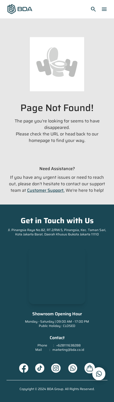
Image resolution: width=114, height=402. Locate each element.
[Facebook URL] (23, 368)
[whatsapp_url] (98, 373)
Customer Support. (46, 190)
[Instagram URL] (56, 368)
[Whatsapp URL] (72, 368)
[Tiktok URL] (40, 368)
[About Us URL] (89, 368)
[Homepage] (20, 9)
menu (104, 9)
